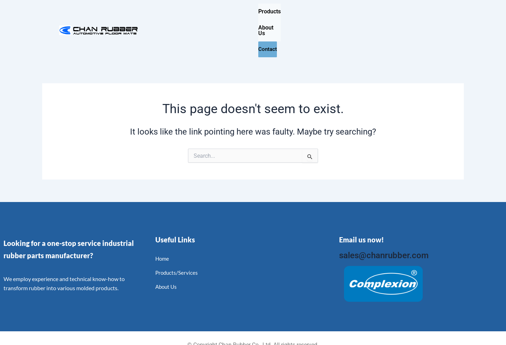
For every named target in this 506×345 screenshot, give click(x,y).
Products (269, 11)
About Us (312, 11)
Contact (352, 11)
